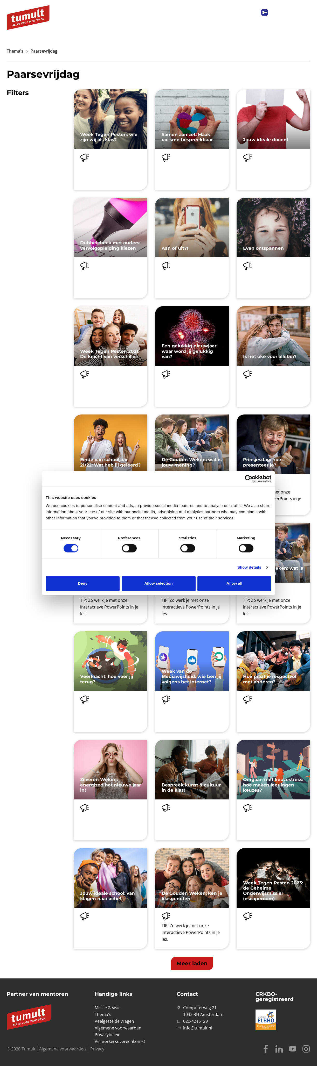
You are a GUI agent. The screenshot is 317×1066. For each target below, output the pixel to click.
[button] (192, 963)
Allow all (234, 583)
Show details (249, 567)
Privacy (97, 1049)
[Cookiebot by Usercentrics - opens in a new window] (248, 479)
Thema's (15, 51)
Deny (82, 583)
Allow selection (158, 583)
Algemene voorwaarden (62, 1049)
